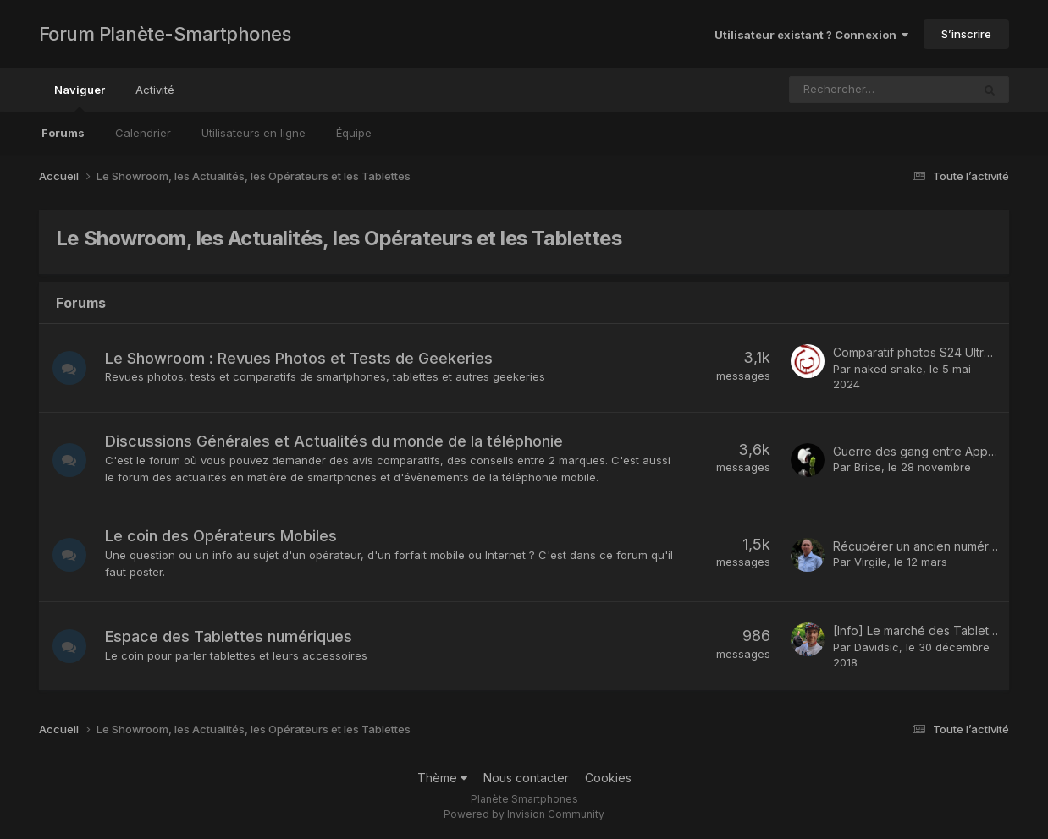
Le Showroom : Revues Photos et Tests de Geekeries (299, 358)
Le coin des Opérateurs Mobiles (221, 536)
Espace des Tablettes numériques (228, 636)
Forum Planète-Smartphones (165, 34)
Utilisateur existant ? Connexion (811, 34)
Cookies (608, 777)
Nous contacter (526, 777)
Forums (63, 133)
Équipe (354, 133)
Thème (442, 777)
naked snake (888, 369)
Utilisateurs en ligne (253, 133)
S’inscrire (966, 34)
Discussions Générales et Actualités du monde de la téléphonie (334, 441)
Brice (867, 467)
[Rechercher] (840, 89)
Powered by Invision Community (524, 814)
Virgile (870, 561)
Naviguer (79, 97)
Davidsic (876, 647)
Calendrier (143, 133)
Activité (154, 89)
